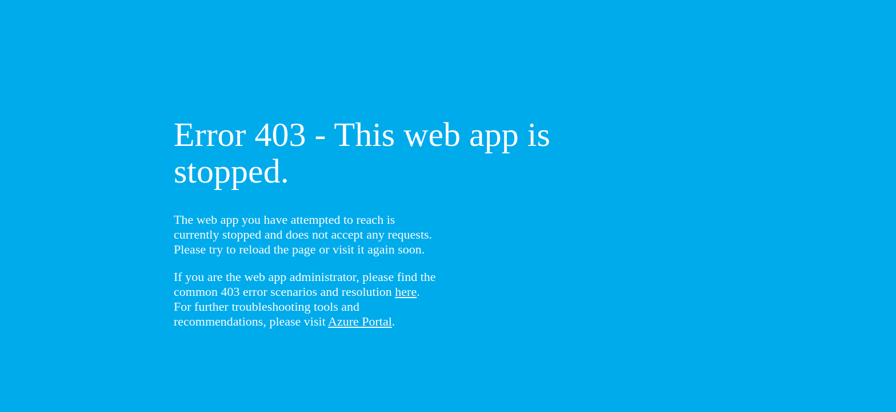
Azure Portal (360, 321)
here (406, 291)
